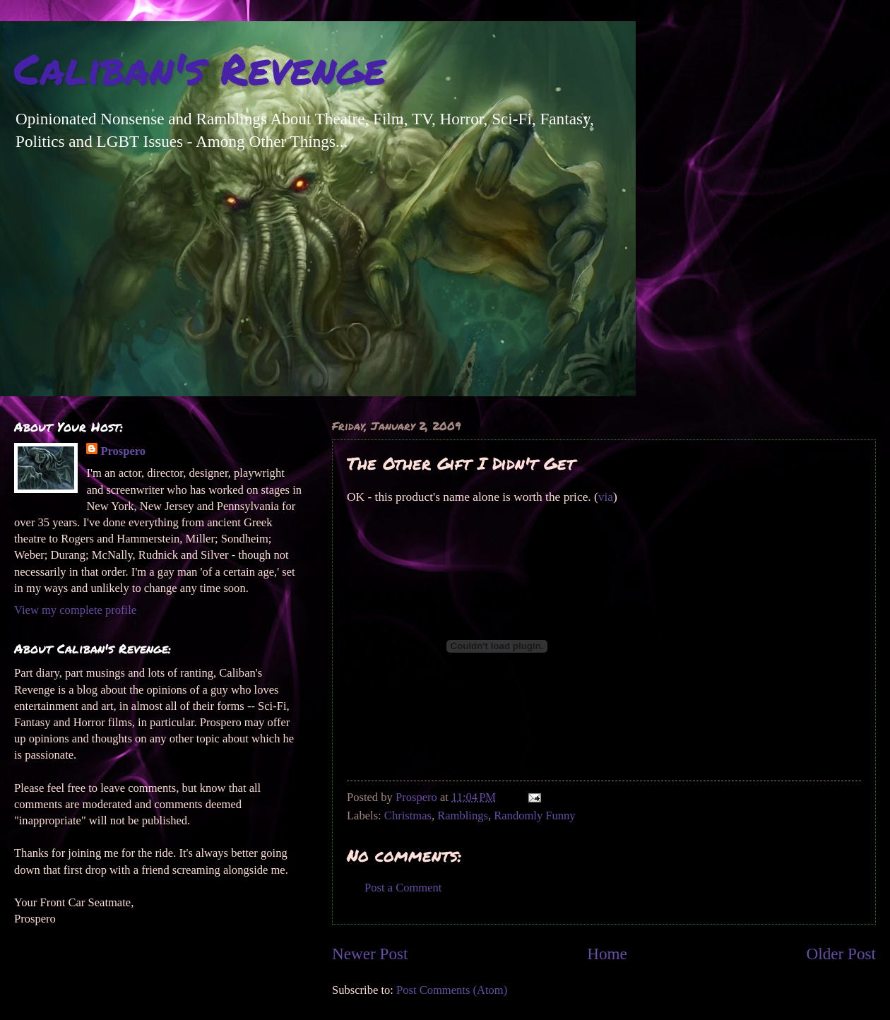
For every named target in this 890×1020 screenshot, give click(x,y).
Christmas (408, 815)
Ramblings (462, 815)
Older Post (841, 953)
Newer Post (370, 953)
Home (607, 953)
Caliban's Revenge (200, 67)
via (605, 497)
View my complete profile (75, 610)
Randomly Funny (534, 815)
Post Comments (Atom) (451, 990)
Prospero (123, 451)
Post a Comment (402, 887)
